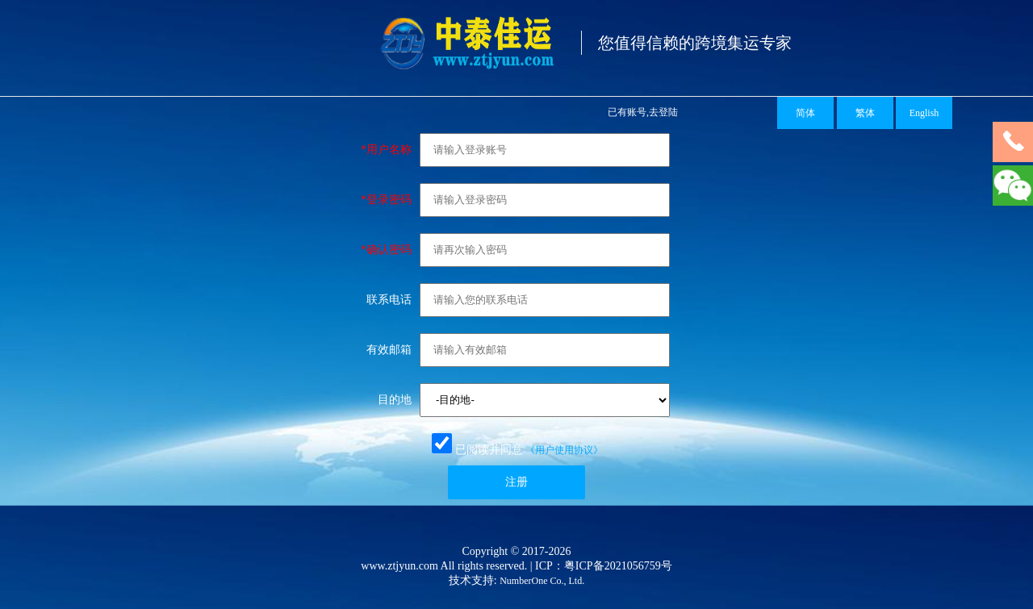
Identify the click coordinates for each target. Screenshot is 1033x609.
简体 (805, 113)
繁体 (865, 113)
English (924, 113)
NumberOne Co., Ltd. (542, 580)
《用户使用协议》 (564, 450)
